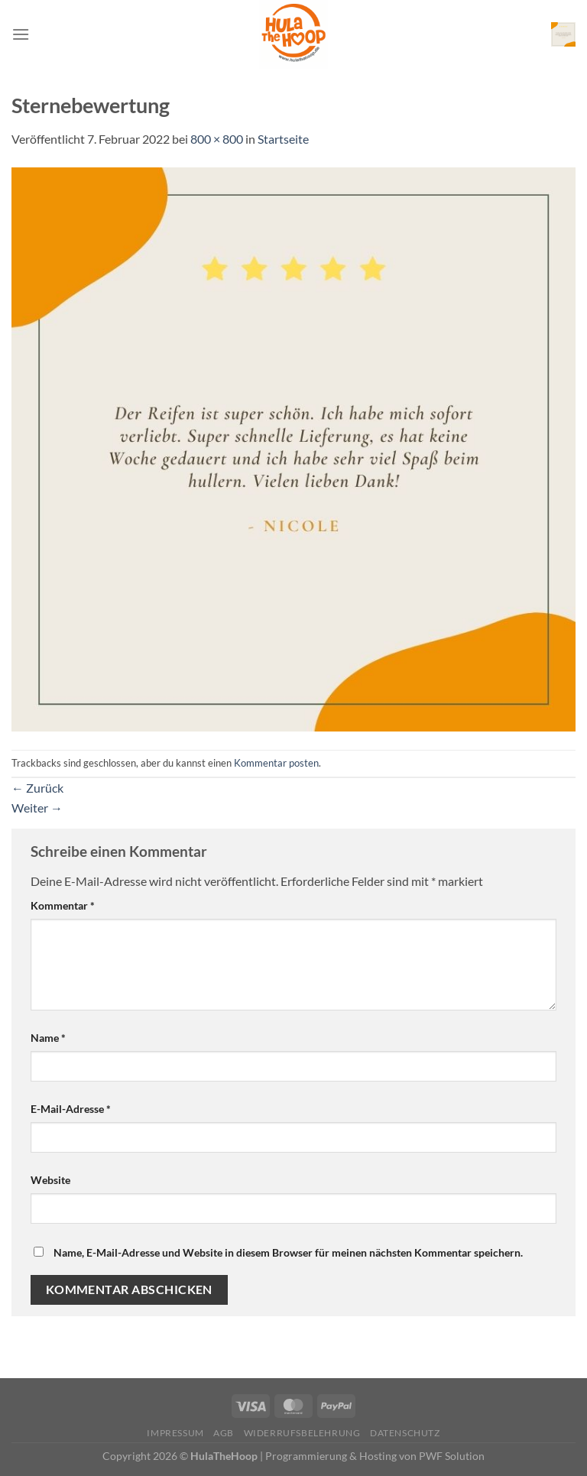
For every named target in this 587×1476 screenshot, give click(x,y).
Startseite (283, 138)
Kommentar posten (276, 763)
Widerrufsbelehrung (302, 1433)
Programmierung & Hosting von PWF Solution (375, 1455)
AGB (223, 1433)
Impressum (175, 1433)
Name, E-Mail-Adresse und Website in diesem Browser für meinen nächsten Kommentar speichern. (288, 1252)
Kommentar (63, 905)
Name (48, 1037)
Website (50, 1179)
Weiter (37, 807)
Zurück (37, 787)
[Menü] (20, 34)
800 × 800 (216, 138)
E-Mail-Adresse (71, 1108)
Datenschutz (405, 1433)
